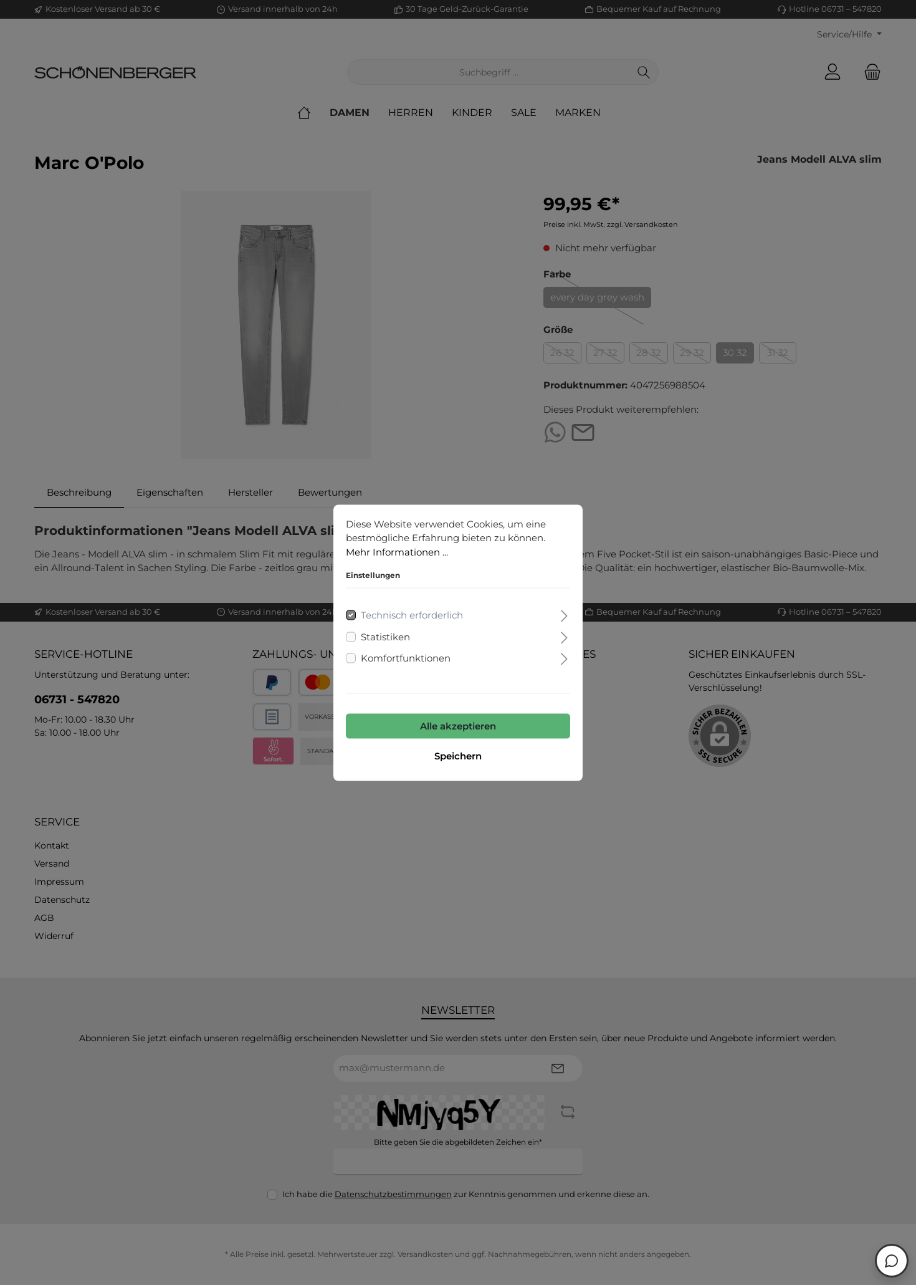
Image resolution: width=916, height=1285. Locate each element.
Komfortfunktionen (406, 658)
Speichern (458, 755)
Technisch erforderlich (412, 615)
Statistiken (385, 636)
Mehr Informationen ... (397, 551)
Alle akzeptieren (458, 725)
